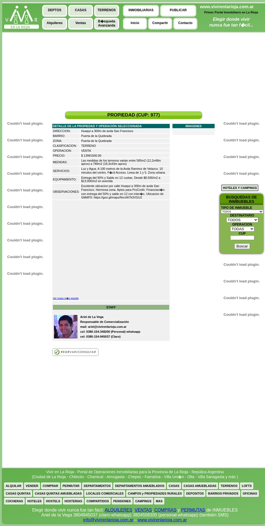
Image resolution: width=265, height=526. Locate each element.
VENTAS (143, 510)
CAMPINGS (143, 501)
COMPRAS (165, 510)
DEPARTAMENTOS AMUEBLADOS (139, 485)
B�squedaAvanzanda (106, 23)
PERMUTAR (71, 485)
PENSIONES (122, 501)
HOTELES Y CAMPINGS (240, 187)
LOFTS (247, 485)
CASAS (174, 485)
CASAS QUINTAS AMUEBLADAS (58, 493)
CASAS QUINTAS (18, 493)
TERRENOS (229, 485)
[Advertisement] (22, 74)
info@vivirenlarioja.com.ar (108, 520)
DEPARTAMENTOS (97, 485)
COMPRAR (50, 485)
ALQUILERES (118, 510)
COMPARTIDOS (98, 501)
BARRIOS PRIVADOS (223, 493)
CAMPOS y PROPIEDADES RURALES (155, 493)
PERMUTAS (193, 510)
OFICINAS (250, 493)
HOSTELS (53, 501)
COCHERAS (14, 501)
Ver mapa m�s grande (66, 298)
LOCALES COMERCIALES (104, 493)
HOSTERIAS (73, 501)
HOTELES (34, 501)
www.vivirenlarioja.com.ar (162, 520)
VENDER (32, 485)
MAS (159, 501)
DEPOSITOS (195, 493)
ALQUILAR (13, 485)
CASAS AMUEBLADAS (200, 485)
